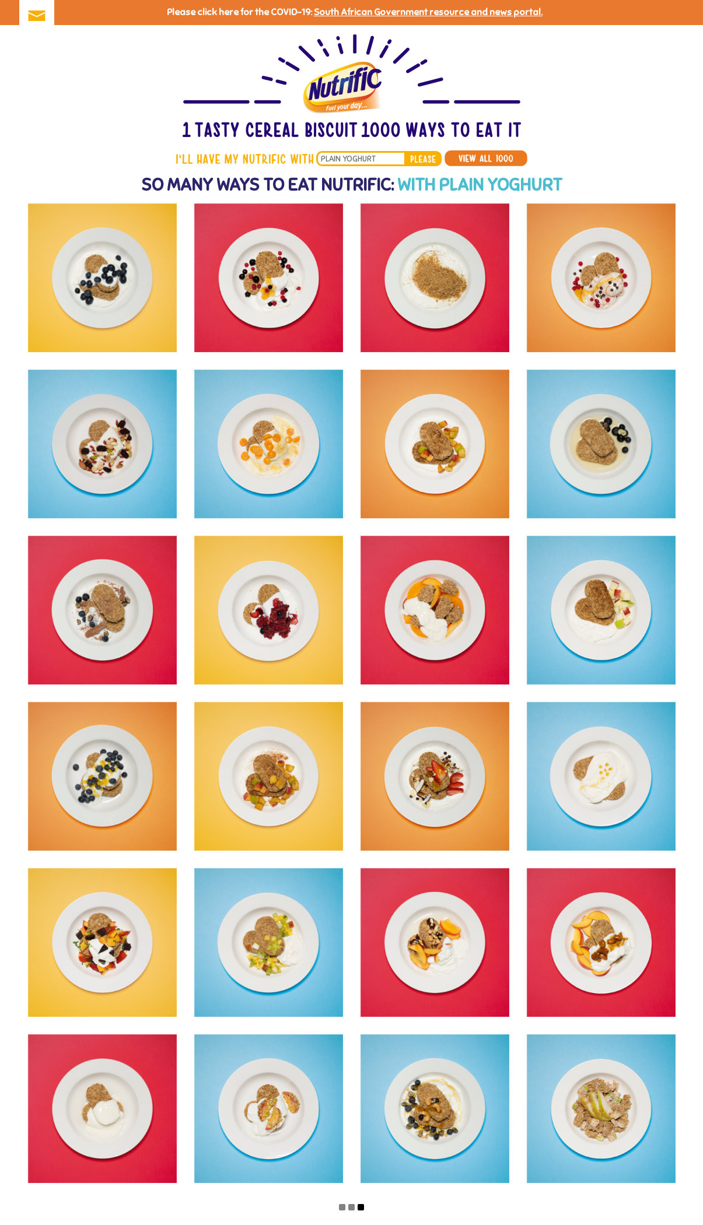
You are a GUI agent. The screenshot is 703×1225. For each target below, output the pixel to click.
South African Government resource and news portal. (428, 12)
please (423, 158)
